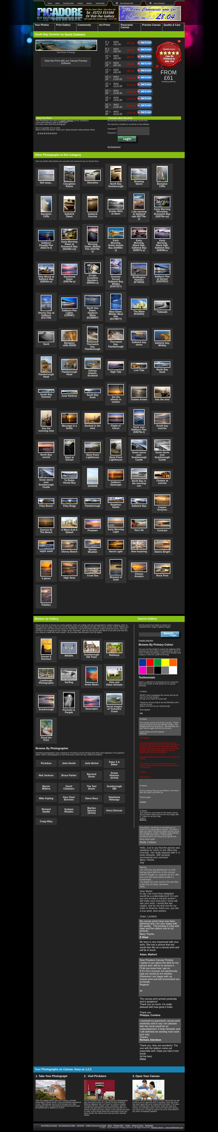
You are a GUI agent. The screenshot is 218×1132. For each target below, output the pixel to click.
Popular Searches (146, 641)
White (173, 667)
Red (150, 660)
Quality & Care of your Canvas (96, 1125)
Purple (142, 667)
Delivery (89, 3)
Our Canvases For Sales (67, 1125)
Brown (150, 667)
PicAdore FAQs (68, 3)
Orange (173, 660)
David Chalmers (75, 34)
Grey (165, 667)
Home (50, 3)
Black (158, 667)
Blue (143, 660)
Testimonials (100, 3)
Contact (80, 3)
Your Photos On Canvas (49, 1125)
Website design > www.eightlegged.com (167, 1128)
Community (80, 1125)
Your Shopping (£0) (126, 3)
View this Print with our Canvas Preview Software (66, 61)
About (57, 3)
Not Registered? (114, 147)
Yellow (165, 660)
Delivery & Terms (137, 1125)
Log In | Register (159, 3)
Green (157, 660)
